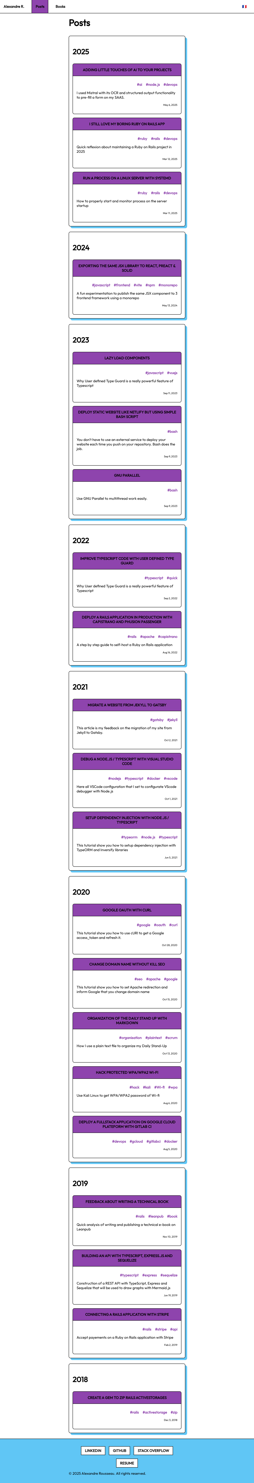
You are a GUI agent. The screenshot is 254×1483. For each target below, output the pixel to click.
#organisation (130, 1037)
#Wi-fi (159, 1087)
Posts (40, 6)
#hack (134, 1087)
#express (149, 1275)
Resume (127, 1463)
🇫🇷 (244, 6)
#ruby (142, 138)
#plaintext (153, 1037)
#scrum (171, 1037)
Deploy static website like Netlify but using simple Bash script (127, 414)
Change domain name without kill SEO (127, 964)
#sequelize (168, 1275)
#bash (172, 431)
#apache (147, 636)
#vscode (170, 778)
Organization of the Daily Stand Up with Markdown (127, 1020)
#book (172, 1216)
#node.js (153, 84)
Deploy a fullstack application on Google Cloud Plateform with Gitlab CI (127, 1124)
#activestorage (155, 1412)
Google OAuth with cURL (127, 910)
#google (143, 925)
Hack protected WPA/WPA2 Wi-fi (127, 1072)
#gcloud (136, 1141)
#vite (138, 285)
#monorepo (167, 285)
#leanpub (155, 1216)
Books (60, 6)
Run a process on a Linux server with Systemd (127, 178)
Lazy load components (127, 358)
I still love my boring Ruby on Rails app (127, 124)
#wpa (172, 1087)
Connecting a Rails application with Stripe (127, 1314)
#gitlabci (153, 1141)
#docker (153, 778)
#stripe (161, 1329)
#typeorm (129, 837)
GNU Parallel (127, 475)
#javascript (101, 285)
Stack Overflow (153, 1450)
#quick (172, 578)
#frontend (122, 285)
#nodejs (114, 778)
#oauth (160, 925)
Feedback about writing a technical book (127, 1201)
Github (119, 1450)
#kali (146, 1087)
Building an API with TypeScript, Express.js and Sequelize (127, 1258)
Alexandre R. (14, 6)
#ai (139, 84)
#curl (173, 925)
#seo (138, 979)
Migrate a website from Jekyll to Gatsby (127, 705)
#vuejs (172, 373)
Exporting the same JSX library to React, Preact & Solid (127, 268)
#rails (155, 138)
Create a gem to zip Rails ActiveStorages (127, 1397)
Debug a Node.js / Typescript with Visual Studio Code (127, 761)
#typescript (153, 578)
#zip (174, 1412)
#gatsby (157, 720)
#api (173, 1329)
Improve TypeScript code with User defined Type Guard (127, 560)
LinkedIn (93, 1450)
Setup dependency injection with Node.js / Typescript (127, 820)
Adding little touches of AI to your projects (127, 70)
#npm (150, 285)
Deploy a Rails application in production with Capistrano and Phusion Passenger (127, 619)
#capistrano (167, 636)
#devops (170, 84)
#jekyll (172, 720)
